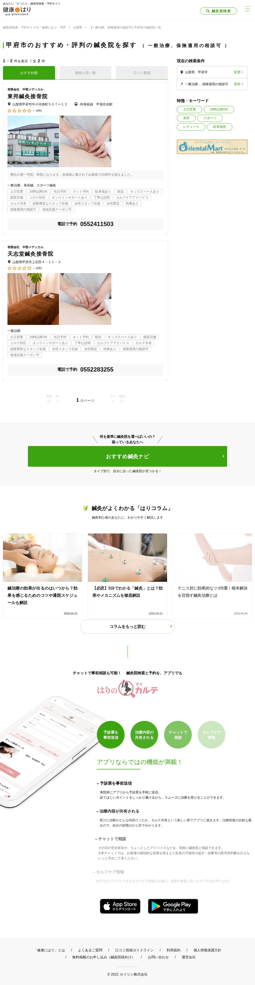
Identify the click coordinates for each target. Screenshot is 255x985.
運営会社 (189, 957)
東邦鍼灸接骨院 (27, 96)
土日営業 (189, 109)
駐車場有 (219, 127)
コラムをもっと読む (127, 626)
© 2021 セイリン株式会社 (127, 974)
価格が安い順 (85, 73)
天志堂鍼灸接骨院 (30, 254)
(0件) (39, 110)
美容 (186, 118)
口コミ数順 (142, 73)
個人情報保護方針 (207, 950)
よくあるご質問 (90, 950)
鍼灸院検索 (221, 11)
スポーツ (209, 118)
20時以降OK (219, 109)
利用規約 (174, 950)
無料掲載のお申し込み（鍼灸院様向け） (103, 957)
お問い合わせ (158, 957)
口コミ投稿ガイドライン (134, 950)
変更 (237, 72)
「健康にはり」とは (49, 950)
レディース (191, 127)
